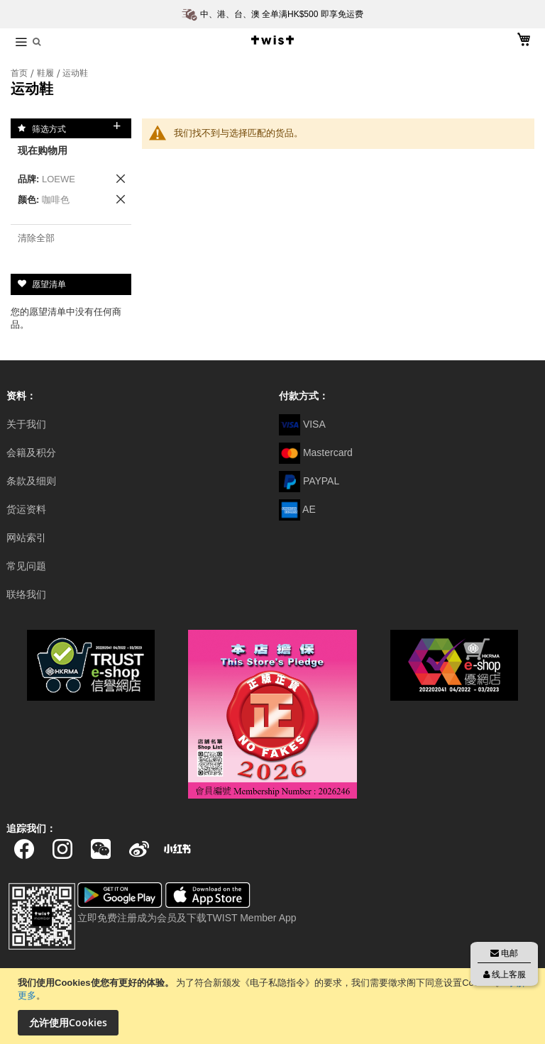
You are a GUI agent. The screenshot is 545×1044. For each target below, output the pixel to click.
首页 (20, 73)
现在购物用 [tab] (42, 150)
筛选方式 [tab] (49, 128)
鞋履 (46, 73)
